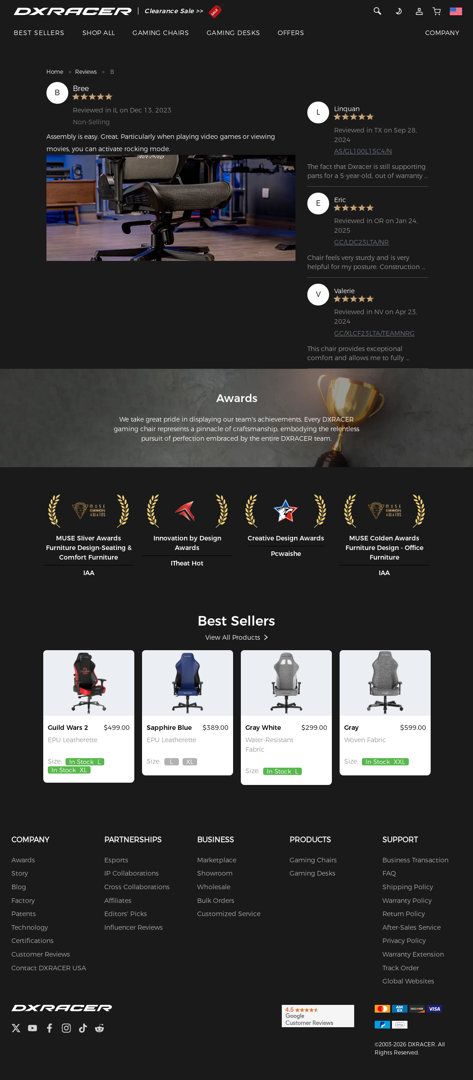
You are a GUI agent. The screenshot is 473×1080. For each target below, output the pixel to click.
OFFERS (291, 33)
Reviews (86, 71)
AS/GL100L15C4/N (363, 151)
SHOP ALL (98, 33)
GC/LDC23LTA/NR (361, 242)
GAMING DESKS (233, 33)
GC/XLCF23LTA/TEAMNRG (374, 333)
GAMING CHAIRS (160, 33)
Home (54, 71)
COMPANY (442, 33)
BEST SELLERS (39, 33)
